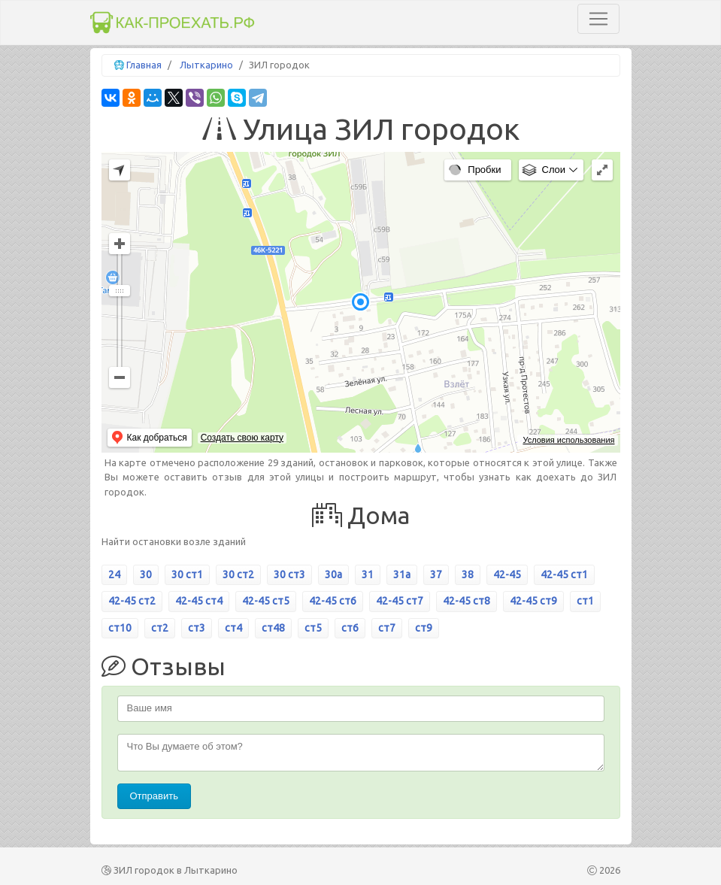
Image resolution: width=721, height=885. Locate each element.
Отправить (154, 796)
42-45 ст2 (132, 601)
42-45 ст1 (564, 574)
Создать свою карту (242, 437)
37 (436, 574)
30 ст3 (289, 574)
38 (468, 574)
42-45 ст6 (332, 601)
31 (368, 574)
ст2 (159, 628)
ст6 (350, 628)
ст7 (386, 628)
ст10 (120, 628)
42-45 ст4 (199, 601)
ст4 (233, 628)
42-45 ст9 (533, 601)
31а (401, 574)
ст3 (196, 628)
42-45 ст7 (399, 601)
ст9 (423, 628)
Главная (144, 64)
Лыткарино (206, 64)
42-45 (507, 574)
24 (114, 574)
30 (146, 574)
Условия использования (568, 439)
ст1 (585, 601)
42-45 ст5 (265, 601)
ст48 (273, 628)
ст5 (313, 628)
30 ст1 (187, 574)
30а (333, 574)
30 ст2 (238, 574)
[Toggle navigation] (598, 19)
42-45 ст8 (466, 601)
